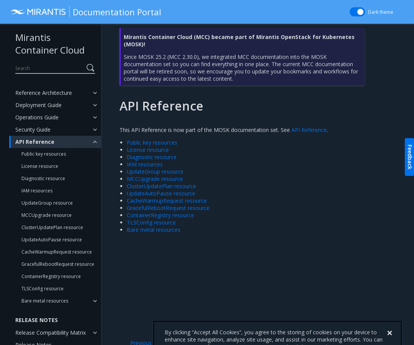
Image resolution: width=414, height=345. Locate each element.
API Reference (34, 141)
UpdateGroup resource (47, 203)
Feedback (410, 157)
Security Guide (33, 129)
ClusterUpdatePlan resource (52, 227)
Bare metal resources (44, 301)
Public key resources (43, 154)
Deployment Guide (38, 105)
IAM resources (36, 190)
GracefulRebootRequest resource (57, 264)
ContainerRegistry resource (51, 276)
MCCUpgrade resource (46, 215)
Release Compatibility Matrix (50, 332)
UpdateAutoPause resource (51, 239)
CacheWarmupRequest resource (56, 252)
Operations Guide (37, 117)
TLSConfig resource (42, 288)
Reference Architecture (43, 92)
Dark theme (380, 12)
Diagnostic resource (43, 178)
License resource (39, 166)
